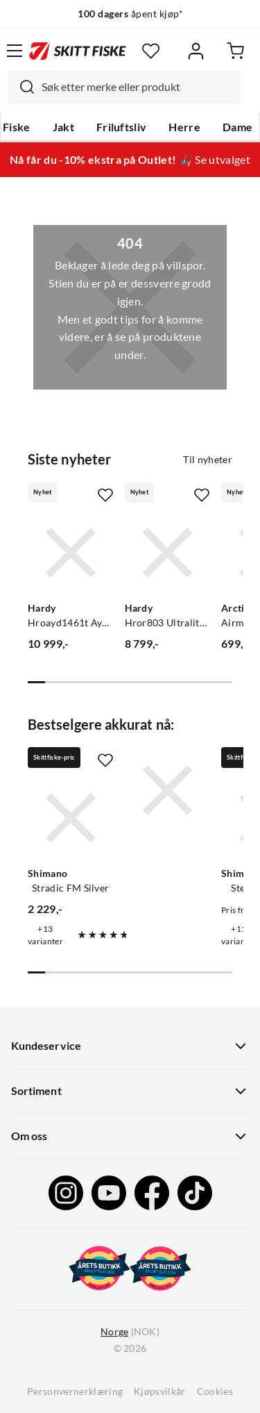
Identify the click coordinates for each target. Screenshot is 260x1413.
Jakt (63, 127)
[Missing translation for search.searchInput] (21, 87)
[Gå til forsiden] (77, 51)
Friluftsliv (121, 127)
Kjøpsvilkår (160, 1391)
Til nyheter (207, 459)
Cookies (215, 1391)
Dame (237, 127)
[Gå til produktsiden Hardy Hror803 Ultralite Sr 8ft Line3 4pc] (168, 553)
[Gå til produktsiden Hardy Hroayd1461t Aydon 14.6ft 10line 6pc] (71, 553)
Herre (184, 127)
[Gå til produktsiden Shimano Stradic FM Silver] (71, 818)
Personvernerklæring (75, 1391)
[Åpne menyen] (14, 50)
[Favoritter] (151, 51)
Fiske (17, 127)
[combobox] (124, 86)
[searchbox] (138, 87)
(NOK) (130, 1332)
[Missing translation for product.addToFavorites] (105, 495)
